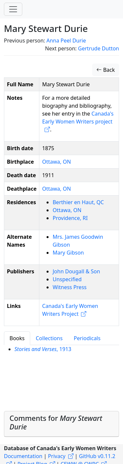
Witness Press (69, 287)
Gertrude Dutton (98, 48)
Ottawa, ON (56, 161)
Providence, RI (70, 218)
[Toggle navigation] (13, 9)
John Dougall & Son (76, 271)
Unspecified (66, 279)
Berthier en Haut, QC (78, 202)
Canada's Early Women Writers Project (70, 309)
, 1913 (42, 349)
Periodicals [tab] (87, 338)
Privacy (56, 456)
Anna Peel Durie (66, 40)
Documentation (23, 456)
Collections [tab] (49, 338)
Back (105, 69)
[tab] (61, 424)
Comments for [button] (56, 422)
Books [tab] (17, 338)
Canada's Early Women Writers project (77, 117)
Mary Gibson (68, 252)
